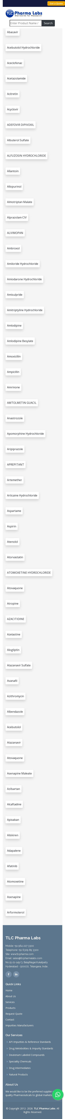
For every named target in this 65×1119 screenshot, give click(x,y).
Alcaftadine (14, 804)
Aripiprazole (15, 449)
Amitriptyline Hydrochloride (24, 310)
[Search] (26, 23)
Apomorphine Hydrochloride (25, 434)
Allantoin (13, 171)
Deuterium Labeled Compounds (27, 1055)
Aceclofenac (14, 63)
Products (10, 1008)
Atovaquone (15, 588)
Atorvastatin (15, 557)
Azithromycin (15, 696)
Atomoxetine (15, 881)
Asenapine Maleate (19, 773)
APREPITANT (15, 464)
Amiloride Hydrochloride (22, 264)
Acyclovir (12, 109)
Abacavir (12, 32)
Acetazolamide (16, 78)
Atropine (12, 603)
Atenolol (12, 542)
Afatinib (12, 866)
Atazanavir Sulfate (19, 665)
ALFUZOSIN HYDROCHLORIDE (26, 156)
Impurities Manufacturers (20, 1025)
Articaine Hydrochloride (22, 495)
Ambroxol (13, 248)
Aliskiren (12, 835)
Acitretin (12, 94)
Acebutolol (14, 727)
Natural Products (18, 1074)
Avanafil (12, 681)
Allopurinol (14, 186)
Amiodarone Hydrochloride (24, 279)
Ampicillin (13, 372)
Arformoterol (15, 912)
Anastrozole (15, 418)
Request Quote (14, 1014)
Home (9, 990)
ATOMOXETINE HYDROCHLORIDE (29, 573)
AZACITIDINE (15, 619)
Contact (10, 1019)
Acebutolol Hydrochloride (23, 47)
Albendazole (15, 712)
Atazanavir (14, 742)
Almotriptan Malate (19, 202)
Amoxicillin (14, 356)
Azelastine (13, 634)
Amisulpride (14, 295)
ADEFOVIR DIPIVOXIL (20, 125)
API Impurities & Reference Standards (30, 1042)
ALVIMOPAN (15, 233)
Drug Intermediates (20, 1068)
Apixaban (13, 820)
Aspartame (14, 511)
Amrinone (13, 387)
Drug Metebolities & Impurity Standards (31, 1048)
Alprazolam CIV (17, 217)
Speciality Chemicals (20, 1061)
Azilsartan (13, 789)
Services (10, 1002)
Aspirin (11, 526)
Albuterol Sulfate (18, 140)
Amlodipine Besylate (20, 341)
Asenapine (14, 897)
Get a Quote (56, 3)
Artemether (14, 480)
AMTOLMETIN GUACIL (21, 403)
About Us (11, 996)
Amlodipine (14, 325)
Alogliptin (13, 650)
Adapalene (14, 851)
